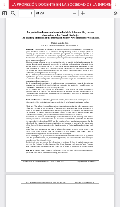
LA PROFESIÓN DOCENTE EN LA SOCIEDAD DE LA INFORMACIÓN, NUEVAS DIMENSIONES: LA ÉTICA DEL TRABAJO (65, 4)
